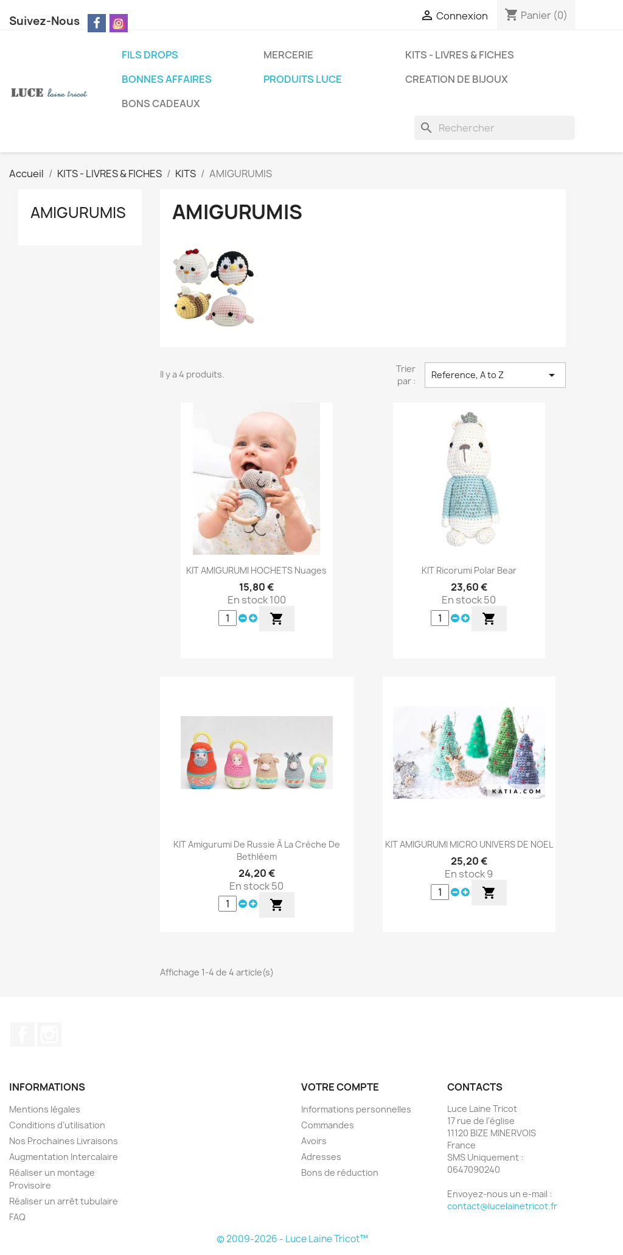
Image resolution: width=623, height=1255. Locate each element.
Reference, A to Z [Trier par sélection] (495, 375)
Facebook (22, 1034)
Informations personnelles (356, 1109)
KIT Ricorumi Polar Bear (469, 570)
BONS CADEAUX (161, 103)
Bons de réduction (339, 1172)
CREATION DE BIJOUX (456, 79)
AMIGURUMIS (78, 212)
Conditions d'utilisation (57, 1125)
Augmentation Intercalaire (63, 1156)
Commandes (327, 1125)
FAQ (17, 1217)
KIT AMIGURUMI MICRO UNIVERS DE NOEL (469, 844)
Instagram (49, 1034)
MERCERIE (288, 55)
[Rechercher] (494, 128)
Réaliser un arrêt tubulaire (63, 1201)
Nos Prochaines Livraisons (63, 1141)
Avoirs (314, 1141)
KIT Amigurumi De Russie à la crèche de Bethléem (256, 850)
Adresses (321, 1156)
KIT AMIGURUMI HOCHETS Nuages (256, 570)
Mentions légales (44, 1109)
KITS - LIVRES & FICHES (459, 55)
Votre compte (340, 1087)
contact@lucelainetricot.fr (502, 1206)
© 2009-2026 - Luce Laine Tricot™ (292, 1238)
